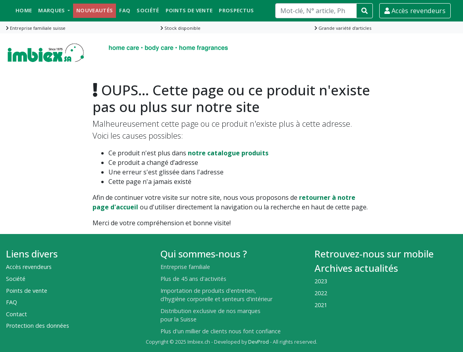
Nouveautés (94, 10)
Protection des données (37, 325)
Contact (16, 314)
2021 (320, 305)
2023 (320, 281)
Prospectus (236, 10)
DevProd (258, 341)
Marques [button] (52, 10)
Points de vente (189, 10)
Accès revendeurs (415, 10)
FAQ (124, 10)
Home (23, 10)
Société (148, 10)
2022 (320, 293)
